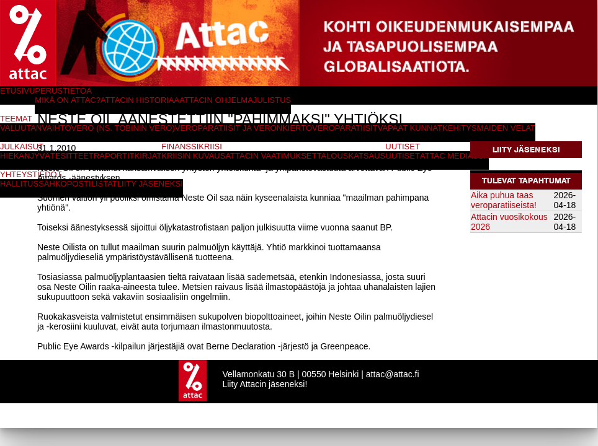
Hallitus (19, 183)
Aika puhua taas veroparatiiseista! (504, 200)
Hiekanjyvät (27, 155)
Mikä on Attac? (67, 100)
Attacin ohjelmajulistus (235, 100)
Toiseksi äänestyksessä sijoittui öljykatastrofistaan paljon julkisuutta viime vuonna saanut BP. (215, 227)
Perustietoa (63, 90)
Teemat (16, 118)
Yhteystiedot (31, 174)
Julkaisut (21, 146)
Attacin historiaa (139, 100)
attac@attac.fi (392, 374)
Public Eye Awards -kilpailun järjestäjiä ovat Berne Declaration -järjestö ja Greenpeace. (203, 346)
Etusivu (17, 90)
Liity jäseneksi (526, 149)
